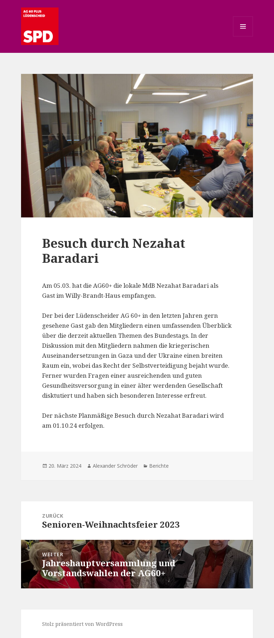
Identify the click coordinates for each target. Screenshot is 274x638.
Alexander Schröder (115, 465)
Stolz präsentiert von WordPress (82, 624)
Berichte (159, 465)
